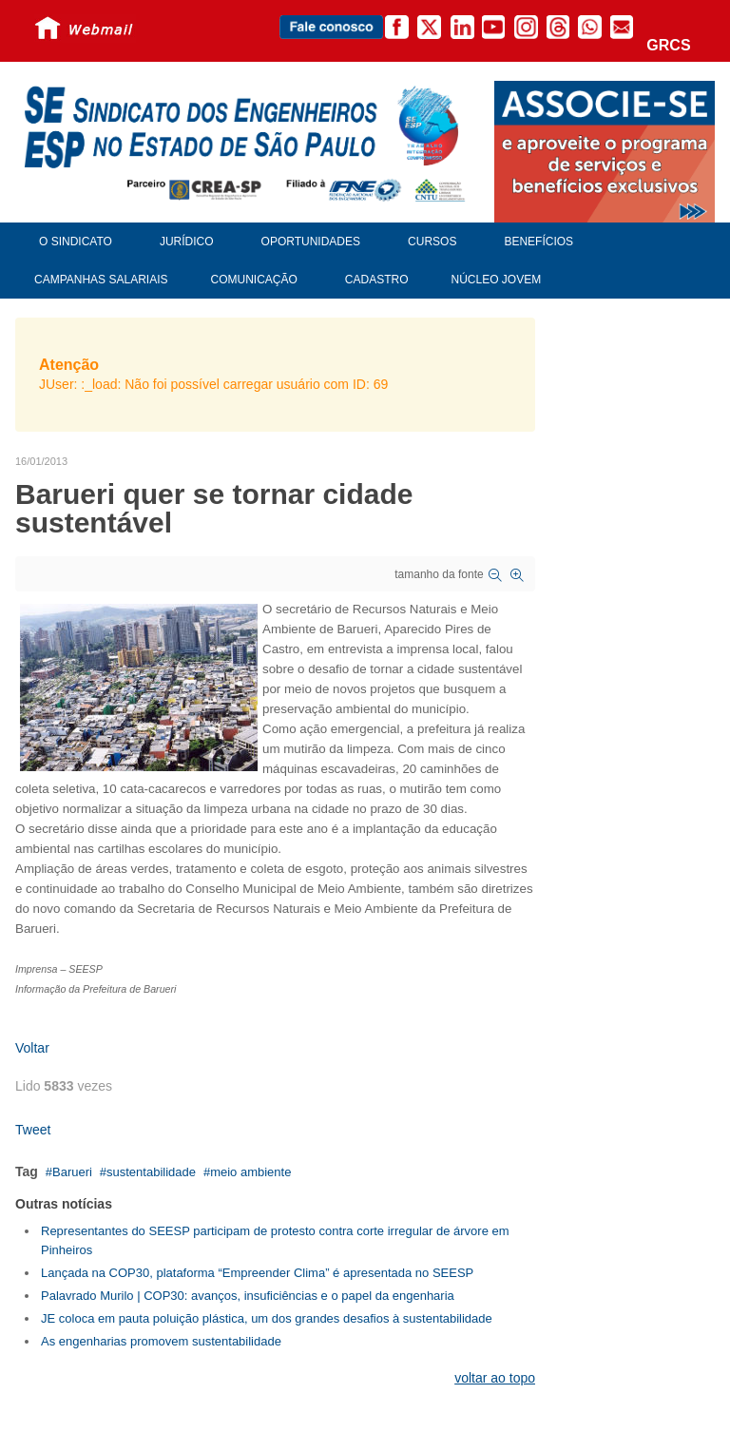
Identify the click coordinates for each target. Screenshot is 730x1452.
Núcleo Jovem (496, 279)
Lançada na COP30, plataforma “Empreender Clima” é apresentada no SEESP (257, 1273)
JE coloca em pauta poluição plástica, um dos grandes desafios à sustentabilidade (266, 1318)
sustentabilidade (151, 1172)
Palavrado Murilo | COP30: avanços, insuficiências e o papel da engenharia (247, 1295)
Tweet (32, 1129)
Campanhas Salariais (100, 279)
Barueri (72, 1172)
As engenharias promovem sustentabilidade (161, 1341)
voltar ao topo (494, 1377)
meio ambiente (250, 1172)
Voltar (32, 1047)
